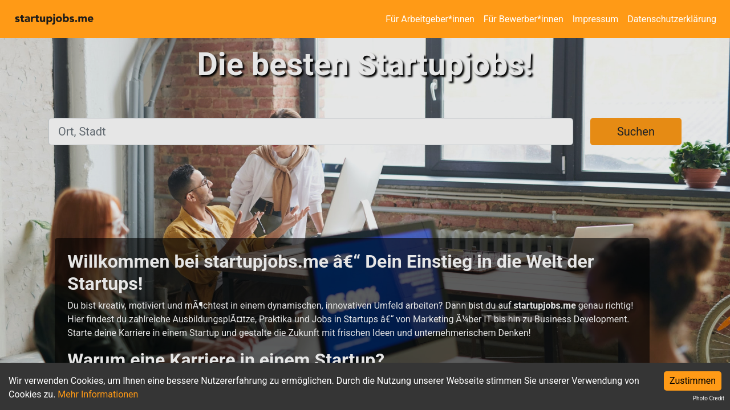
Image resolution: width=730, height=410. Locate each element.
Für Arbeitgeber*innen (430, 19)
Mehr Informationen (98, 394)
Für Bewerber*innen (523, 19)
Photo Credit (708, 398)
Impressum (596, 19)
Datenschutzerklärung (671, 19)
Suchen (636, 131)
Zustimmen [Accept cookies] (693, 380)
